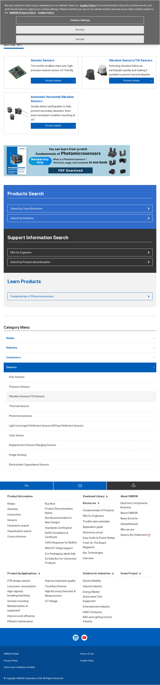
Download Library (93, 496)
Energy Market (91, 591)
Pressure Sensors (19, 386)
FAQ (27, 485)
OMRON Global (11, 654)
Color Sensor (16, 435)
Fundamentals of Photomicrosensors (32, 296)
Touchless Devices (55, 586)
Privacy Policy (11, 660)
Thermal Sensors (19, 406)
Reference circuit (93, 532)
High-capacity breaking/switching (18, 593)
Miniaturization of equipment (17, 608)
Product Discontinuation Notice (59, 511)
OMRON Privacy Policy (22, 10)
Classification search (19, 531)
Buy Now (50, 503)
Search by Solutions (22, 218)
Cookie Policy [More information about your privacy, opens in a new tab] (46, 10)
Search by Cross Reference (26, 208)
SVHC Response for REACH (61, 542)
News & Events (129, 518)
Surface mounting (18, 601)
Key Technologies (93, 552)
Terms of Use (87, 654)
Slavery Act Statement (134, 534)
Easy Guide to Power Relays (99, 537)
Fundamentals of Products (98, 510)
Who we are (127, 529)
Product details (53, 80)
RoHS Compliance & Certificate (56, 535)
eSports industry (92, 586)
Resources (89, 503)
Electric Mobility (92, 580)
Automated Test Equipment (92, 599)
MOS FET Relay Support (59, 548)
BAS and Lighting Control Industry (97, 619)
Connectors (13, 357)
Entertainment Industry (96, 606)
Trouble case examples (96, 521)
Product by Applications (22, 573)
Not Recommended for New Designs (58, 520)
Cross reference (16, 536)
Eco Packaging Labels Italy (60, 553)
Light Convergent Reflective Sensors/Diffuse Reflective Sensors (46, 425)
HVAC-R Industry (92, 612)
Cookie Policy (87, 660)
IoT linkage (51, 601)
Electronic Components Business (134, 505)
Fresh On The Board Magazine (94, 545)
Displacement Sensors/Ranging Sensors (32, 445)
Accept (80, 36)
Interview (88, 558)
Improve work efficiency (21, 616)
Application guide (93, 526)
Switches (11, 347)
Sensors (11, 367)
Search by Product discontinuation (30, 262)
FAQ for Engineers (21, 252)
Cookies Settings (80, 17)
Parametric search (18, 525)
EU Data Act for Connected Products (60, 561)
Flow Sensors (17, 377)
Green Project (129, 573)
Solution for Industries (97, 573)
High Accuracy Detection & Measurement (60, 593)
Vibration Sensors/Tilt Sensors (27, 396)
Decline (80, 27)
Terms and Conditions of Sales (19, 667)
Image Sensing (17, 454)
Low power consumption (21, 586)
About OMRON (129, 512)
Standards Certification (58, 527)
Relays (10, 338)
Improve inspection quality (60, 580)
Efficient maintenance (20, 621)
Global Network (129, 524)
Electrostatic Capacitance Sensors (29, 464)
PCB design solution (18, 580)
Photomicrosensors (20, 415)
